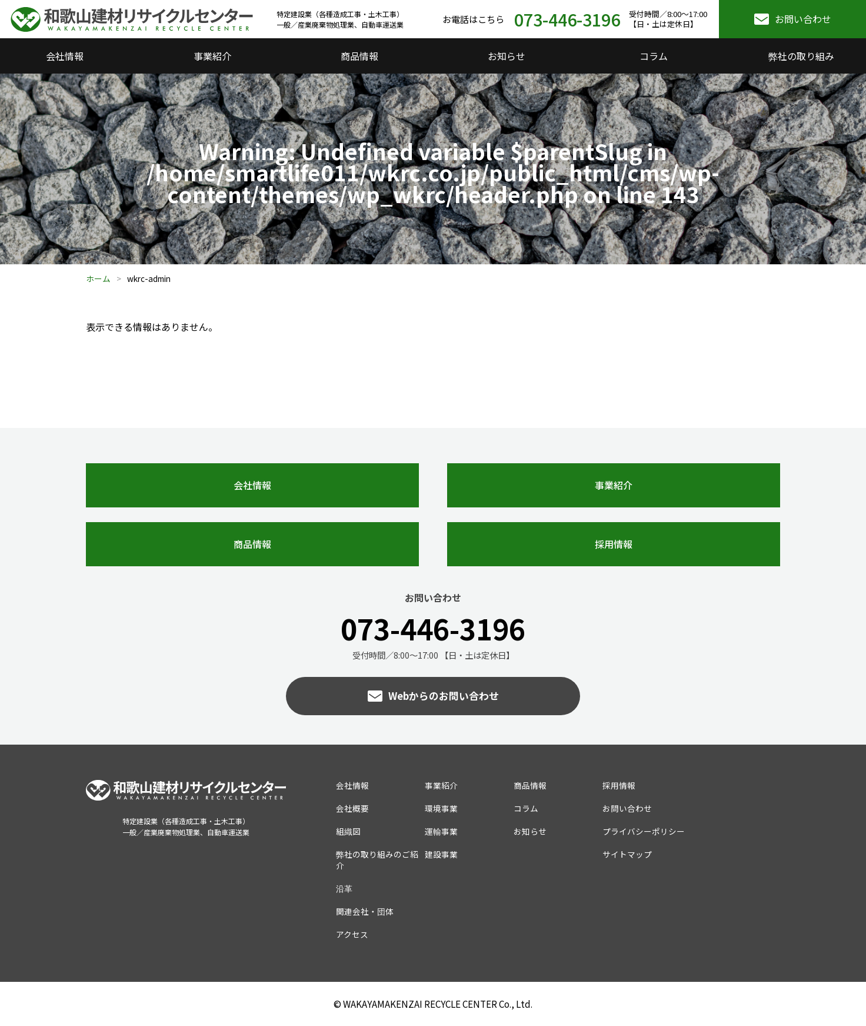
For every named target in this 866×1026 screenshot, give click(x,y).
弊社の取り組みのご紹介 (377, 859)
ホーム (98, 278)
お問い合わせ (803, 19)
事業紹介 (212, 56)
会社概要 (352, 808)
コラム (653, 56)
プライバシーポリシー (643, 831)
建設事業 (441, 854)
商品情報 (359, 56)
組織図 (348, 831)
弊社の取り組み (801, 56)
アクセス (352, 934)
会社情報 (65, 56)
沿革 (344, 888)
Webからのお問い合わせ (443, 696)
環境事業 (441, 808)
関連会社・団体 (365, 911)
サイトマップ (627, 854)
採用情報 (613, 544)
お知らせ (506, 56)
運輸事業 (441, 831)
